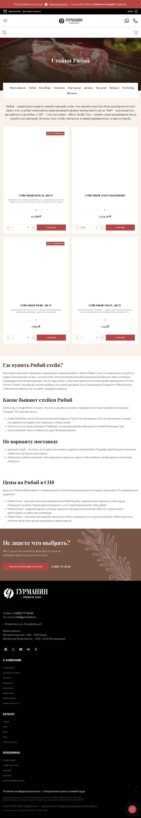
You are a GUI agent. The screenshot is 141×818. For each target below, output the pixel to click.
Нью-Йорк (45, 88)
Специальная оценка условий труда (64, 791)
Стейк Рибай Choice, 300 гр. (105, 305)
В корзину (51, 227)
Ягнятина (7, 775)
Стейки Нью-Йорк (11, 765)
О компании (8, 668)
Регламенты (8, 688)
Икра (5, 737)
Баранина (7, 770)
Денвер (88, 88)
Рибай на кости (16, 426)
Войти (133, 11)
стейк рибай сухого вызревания (105, 195)
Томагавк (59, 88)
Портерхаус (74, 88)
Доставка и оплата (32, 11)
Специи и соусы (10, 742)
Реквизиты (8, 683)
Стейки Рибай (9, 760)
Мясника (72, 93)
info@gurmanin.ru (25, 617)
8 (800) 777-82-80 (60, 566)
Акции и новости (11, 703)
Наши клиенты (9, 698)
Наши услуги (8, 693)
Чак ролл (101, 88)
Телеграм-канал (56, 4)
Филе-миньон (18, 88)
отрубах (127, 373)
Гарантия (7, 678)
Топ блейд (128, 88)
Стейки (6, 722)
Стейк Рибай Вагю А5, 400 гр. (36, 195)
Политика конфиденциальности (21, 791)
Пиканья (114, 88)
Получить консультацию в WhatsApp (25, 567)
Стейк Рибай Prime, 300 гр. (36, 305)
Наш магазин (12, 11)
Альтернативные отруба (14, 781)
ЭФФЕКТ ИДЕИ (42, 810)
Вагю (5, 727)
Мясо (5, 732)
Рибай (32, 88)
